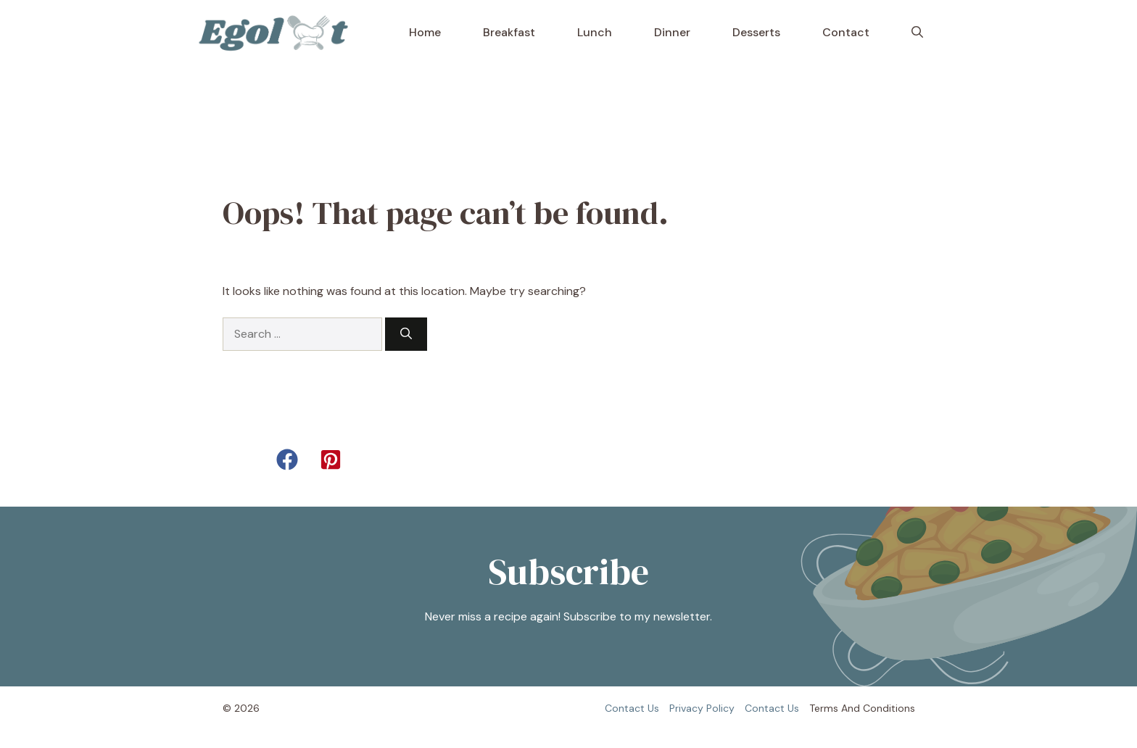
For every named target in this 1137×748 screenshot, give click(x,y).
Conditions (889, 708)
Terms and (834, 708)
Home (425, 32)
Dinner (672, 32)
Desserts (756, 32)
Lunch (594, 32)
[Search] (406, 334)
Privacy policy (702, 708)
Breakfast (509, 32)
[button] (917, 32)
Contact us (632, 708)
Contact (845, 32)
